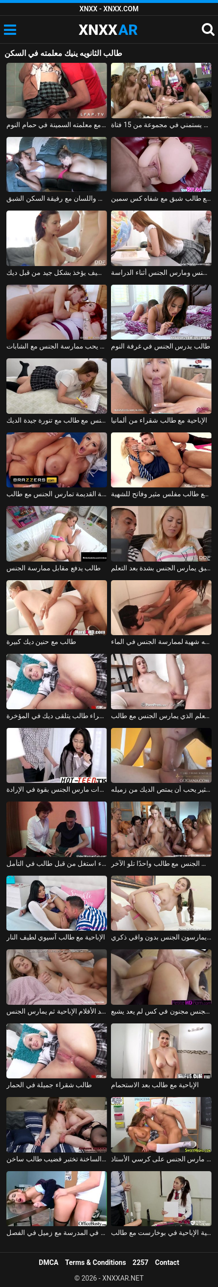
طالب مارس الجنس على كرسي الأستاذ (161, 1159)
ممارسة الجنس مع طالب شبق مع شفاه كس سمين (161, 198)
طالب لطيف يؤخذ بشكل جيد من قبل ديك (56, 272)
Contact (167, 1262)
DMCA (48, 1262)
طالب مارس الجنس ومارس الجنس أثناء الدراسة (161, 272)
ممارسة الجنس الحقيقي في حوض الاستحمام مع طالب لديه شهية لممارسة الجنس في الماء (161, 641)
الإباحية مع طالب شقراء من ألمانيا (159, 420)
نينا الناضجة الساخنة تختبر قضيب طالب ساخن (56, 1159)
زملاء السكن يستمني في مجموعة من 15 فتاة (161, 125)
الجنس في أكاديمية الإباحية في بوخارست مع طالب (161, 1232)
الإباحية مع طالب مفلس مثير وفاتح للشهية (161, 494)
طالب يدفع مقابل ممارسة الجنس (53, 568)
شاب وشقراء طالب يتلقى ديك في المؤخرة (56, 716)
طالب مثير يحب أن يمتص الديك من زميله (161, 789)
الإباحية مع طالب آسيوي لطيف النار (55, 937)
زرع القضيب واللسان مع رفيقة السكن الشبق (56, 198)
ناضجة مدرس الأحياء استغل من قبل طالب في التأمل (56, 863)
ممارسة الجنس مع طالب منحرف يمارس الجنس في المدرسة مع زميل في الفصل (56, 1232)
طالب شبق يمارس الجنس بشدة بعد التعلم (161, 568)
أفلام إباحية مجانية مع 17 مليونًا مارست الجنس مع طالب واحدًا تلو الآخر (161, 863)
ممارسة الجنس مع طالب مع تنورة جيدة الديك (56, 420)
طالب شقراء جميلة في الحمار (49, 1085)
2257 (140, 1262)
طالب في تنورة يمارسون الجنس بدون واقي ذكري (161, 937)
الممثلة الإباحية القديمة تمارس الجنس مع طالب (56, 494)
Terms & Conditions (95, 1262)
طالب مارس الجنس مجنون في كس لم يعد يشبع (161, 1011)
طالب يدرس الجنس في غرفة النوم (160, 346)
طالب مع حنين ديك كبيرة (41, 641)
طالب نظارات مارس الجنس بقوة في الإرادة (56, 789)
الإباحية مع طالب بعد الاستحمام (155, 1085)
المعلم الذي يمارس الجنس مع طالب (161, 716)
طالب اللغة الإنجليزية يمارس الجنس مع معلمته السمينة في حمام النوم (56, 125)
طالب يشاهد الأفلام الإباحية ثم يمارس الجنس (56, 1011)
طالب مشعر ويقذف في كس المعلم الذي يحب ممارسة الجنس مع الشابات (56, 346)
